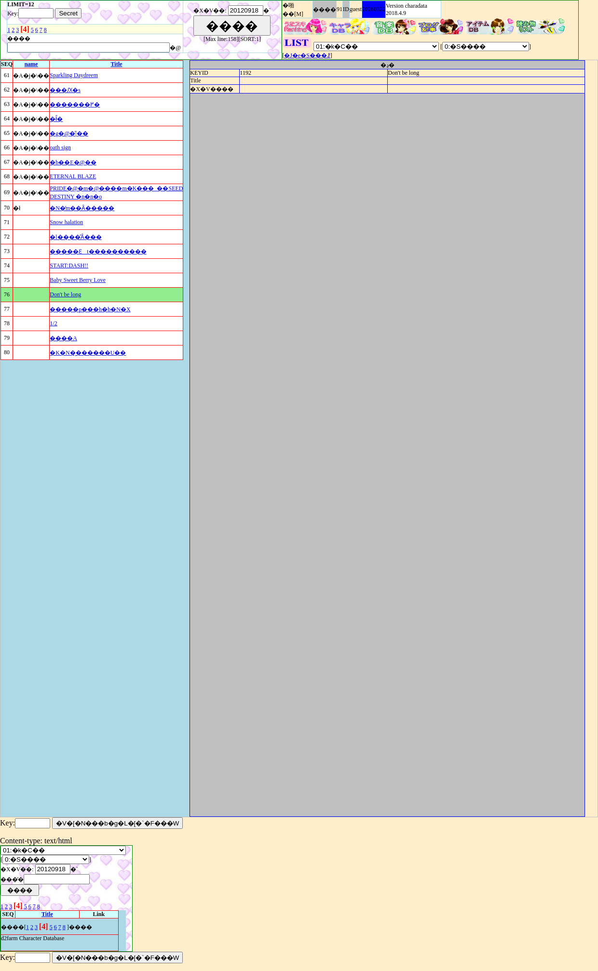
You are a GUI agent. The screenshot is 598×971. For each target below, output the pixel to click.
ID (346, 9)
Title (116, 64)
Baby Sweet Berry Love (78, 280)
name (31, 64)
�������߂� (75, 104)
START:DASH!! (69, 265)
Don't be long (65, 294)
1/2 (53, 323)
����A (63, 338)
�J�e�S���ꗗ (307, 55)
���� (324, 9)
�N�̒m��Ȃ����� (82, 208)
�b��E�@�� (73, 162)
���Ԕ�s (65, 90)
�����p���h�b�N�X (90, 309)
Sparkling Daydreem (74, 75)
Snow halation (66, 222)
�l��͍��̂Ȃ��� (75, 237)
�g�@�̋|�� (69, 133)
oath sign (60, 147)
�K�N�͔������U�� (88, 352)
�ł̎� (56, 119)
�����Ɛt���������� (98, 251)
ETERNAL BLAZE (73, 176)
